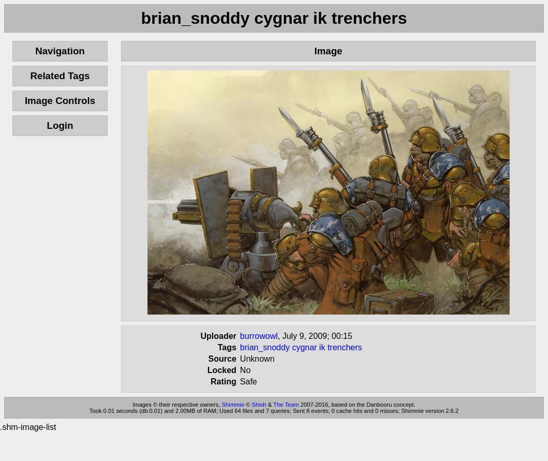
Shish (259, 404)
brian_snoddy (265, 347)
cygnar (304, 347)
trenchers (345, 347)
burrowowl (259, 336)
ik (322, 347)
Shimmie (233, 404)
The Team (286, 404)
